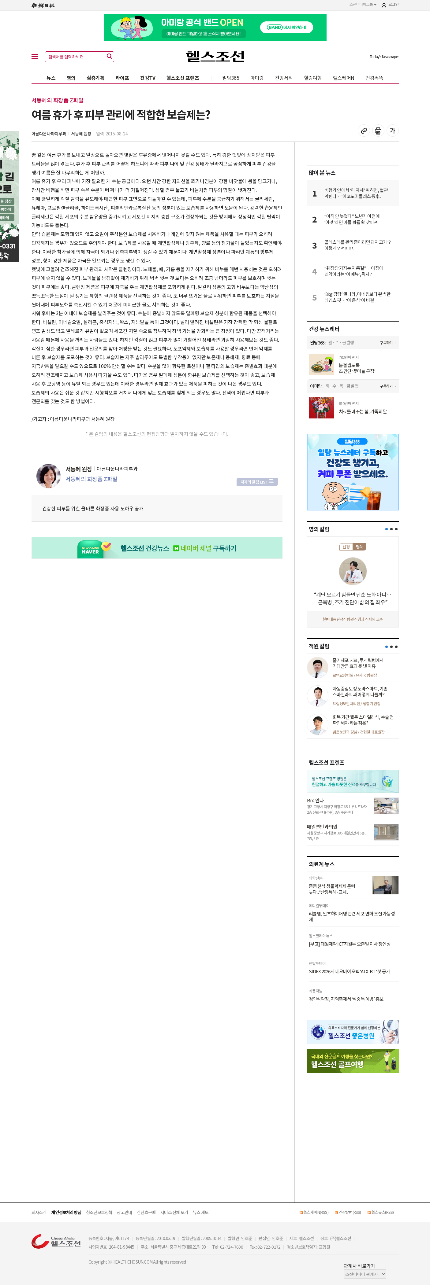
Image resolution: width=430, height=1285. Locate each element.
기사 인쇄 (378, 130)
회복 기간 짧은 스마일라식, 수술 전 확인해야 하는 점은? (363, 720)
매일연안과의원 (322, 826)
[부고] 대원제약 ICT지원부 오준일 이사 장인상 (350, 944)
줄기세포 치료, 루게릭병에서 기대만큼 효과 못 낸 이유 (358, 663)
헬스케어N (344, 77)
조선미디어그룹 (363, 4)
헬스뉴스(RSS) (383, 1212)
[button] (386, 529)
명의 (71, 77)
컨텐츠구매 (146, 1212)
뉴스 (51, 77)
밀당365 (230, 77)
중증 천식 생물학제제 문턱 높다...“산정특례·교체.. (332, 889)
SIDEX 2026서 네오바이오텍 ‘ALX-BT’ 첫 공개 (349, 971)
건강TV (147, 77)
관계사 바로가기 (359, 1265)
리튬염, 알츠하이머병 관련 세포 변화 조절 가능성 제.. (352, 916)
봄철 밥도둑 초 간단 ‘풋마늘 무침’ (357, 368)
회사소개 (39, 1212)
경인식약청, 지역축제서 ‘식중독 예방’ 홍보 (346, 999)
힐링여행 (313, 77)
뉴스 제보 (200, 1212)
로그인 (394, 4)
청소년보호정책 (99, 1212)
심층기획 (96, 77)
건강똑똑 (374, 77)
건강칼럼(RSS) (350, 1212)
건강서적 (284, 77)
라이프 (122, 77)
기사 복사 (364, 130)
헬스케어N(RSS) (316, 1212)
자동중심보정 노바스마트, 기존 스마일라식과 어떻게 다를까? (360, 691)
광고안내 (124, 1212)
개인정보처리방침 (66, 1212)
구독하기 (386, 342)
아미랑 (257, 77)
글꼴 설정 (393, 130)
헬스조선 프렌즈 (182, 77)
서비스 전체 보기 (174, 1212)
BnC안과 (315, 800)
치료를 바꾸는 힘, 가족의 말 (363, 411)
